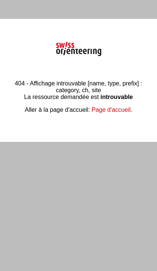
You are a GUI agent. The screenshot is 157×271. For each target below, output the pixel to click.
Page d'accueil (111, 110)
